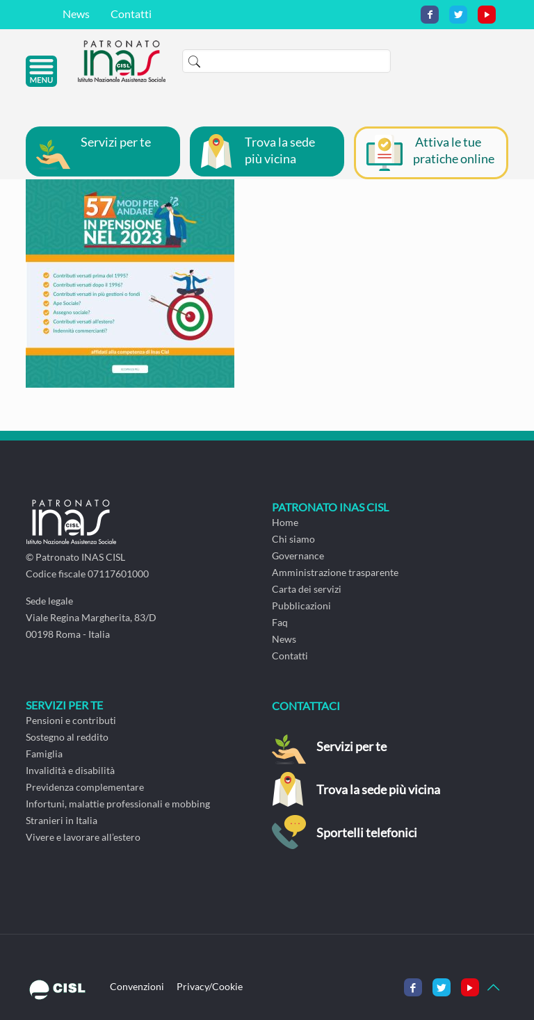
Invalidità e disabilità (70, 770)
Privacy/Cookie (210, 986)
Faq (280, 622)
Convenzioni (137, 986)
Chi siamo (293, 539)
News (76, 13)
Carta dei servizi (306, 589)
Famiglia (44, 753)
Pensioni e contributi (71, 720)
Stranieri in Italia (61, 820)
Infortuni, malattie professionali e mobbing (118, 803)
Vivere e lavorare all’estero (83, 837)
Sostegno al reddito (67, 737)
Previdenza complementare (85, 787)
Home (285, 522)
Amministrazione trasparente (335, 572)
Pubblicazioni (301, 605)
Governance (298, 555)
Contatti (131, 13)
